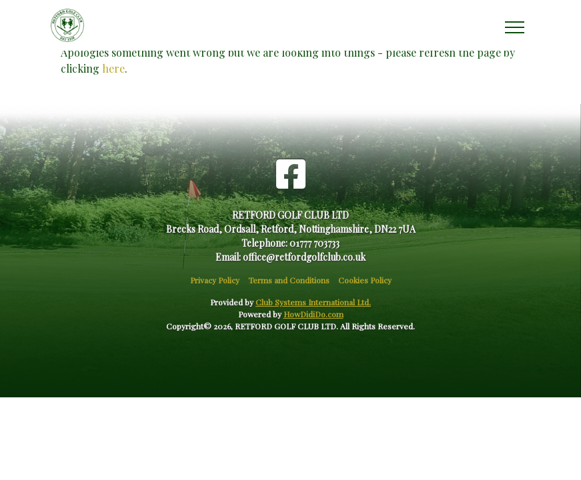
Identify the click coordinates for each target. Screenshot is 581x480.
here (113, 68)
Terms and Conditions (289, 280)
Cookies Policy (365, 280)
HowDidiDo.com (313, 314)
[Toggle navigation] (514, 25)
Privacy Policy (214, 280)
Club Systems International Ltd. (313, 302)
